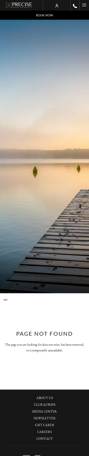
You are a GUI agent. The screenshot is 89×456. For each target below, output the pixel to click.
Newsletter (45, 418)
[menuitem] (44, 398)
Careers (44, 431)
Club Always (44, 404)
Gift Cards (44, 425)
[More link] (84, 5)
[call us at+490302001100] (75, 5)
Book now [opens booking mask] (44, 15)
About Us (44, 398)
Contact (44, 438)
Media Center (44, 411)
